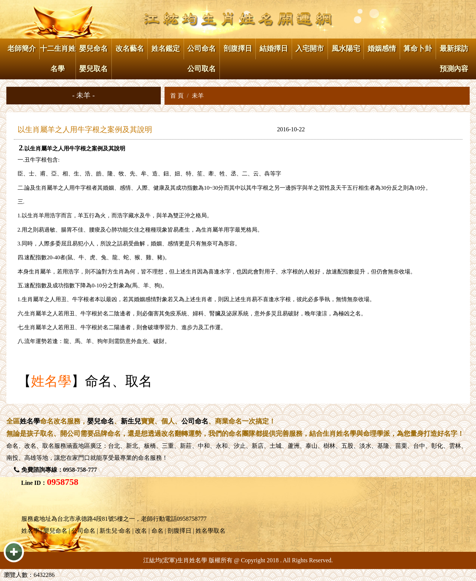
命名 (12, 446)
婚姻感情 (382, 48)
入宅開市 (309, 48)
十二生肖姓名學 (58, 59)
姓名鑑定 (165, 48)
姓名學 (51, 381)
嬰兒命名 (100, 421)
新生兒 (131, 421)
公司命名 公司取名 (201, 59)
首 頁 (177, 95)
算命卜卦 (417, 48)
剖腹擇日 (238, 48)
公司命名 (194, 421)
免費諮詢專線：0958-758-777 (59, 470)
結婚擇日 (274, 48)
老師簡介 (21, 48)
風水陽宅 (346, 48)
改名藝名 (130, 48)
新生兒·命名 (115, 531)
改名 (30, 446)
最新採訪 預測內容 (454, 59)
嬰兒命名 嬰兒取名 (93, 59)
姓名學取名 (210, 531)
